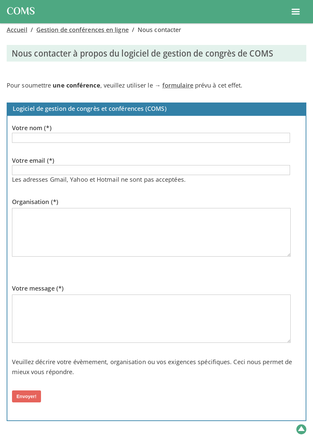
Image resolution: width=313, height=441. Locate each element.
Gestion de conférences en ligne (82, 30)
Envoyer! (27, 396)
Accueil (17, 30)
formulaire (177, 85)
